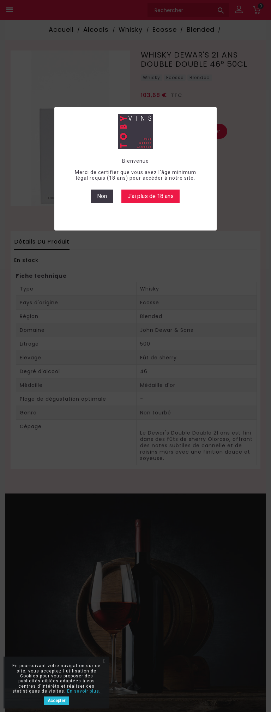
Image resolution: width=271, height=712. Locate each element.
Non (102, 196)
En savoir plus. (84, 691)
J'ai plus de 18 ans (150, 196)
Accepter (56, 700)
